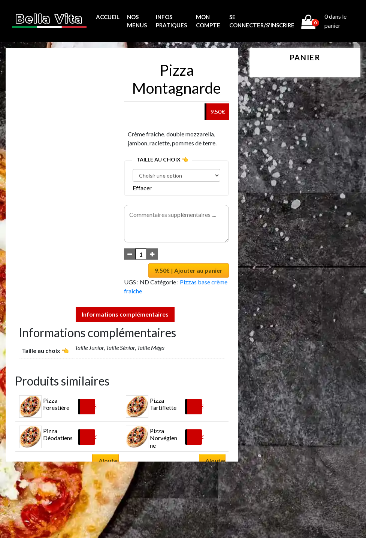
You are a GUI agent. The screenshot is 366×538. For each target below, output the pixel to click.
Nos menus (137, 21)
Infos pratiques (171, 21)
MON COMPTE (208, 21)
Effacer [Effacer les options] (142, 187)
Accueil (108, 16)
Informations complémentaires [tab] (125, 314)
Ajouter (109, 460)
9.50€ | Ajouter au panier (189, 270)
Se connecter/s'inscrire (261, 21)
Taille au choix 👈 (162, 159)
